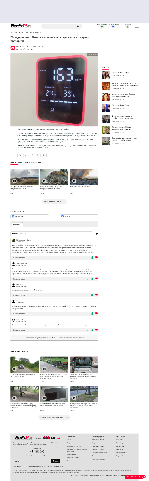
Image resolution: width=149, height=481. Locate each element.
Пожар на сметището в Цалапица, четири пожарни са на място (52, 188)
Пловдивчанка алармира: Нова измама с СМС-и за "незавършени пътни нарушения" (83, 406)
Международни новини (99, 453)
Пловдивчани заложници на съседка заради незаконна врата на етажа (52, 405)
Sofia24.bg (119, 440)
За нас (69, 440)
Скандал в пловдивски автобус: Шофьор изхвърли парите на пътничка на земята (83, 377)
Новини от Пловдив (19, 32)
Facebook (65, 216)
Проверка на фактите (74, 446)
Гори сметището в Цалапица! (80, 186)
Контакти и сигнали (73, 458)
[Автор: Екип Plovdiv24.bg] (22, 46)
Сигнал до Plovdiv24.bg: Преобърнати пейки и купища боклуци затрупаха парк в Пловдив (53, 377)
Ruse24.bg (119, 450)
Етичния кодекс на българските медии (40, 472)
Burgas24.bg (120, 446)
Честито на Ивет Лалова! (121, 72)
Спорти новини (97, 443)
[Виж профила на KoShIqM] (13, 320)
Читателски (35, 32)
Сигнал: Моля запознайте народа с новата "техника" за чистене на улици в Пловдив (23, 406)
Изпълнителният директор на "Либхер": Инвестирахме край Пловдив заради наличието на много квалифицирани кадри (124, 117)
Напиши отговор (18, 258)
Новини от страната (98, 450)
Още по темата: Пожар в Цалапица (25, 162)
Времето (94, 456)
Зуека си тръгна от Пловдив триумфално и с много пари (121, 128)
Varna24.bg (119, 443)
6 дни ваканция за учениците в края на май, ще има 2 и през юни (124, 139)
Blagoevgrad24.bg (121, 453)
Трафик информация (98, 459)
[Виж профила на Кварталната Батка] (13, 241)
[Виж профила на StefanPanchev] (13, 264)
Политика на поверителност (34, 467)
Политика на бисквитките (55, 467)
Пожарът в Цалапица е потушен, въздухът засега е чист (21, 188)
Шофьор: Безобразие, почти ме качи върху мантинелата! (23, 376)
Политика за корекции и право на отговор (77, 450)
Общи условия (17, 467)
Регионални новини (98, 446)
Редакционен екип (73, 443)
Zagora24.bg (120, 456)
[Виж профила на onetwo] (13, 285)
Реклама (70, 461)
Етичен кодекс (71, 455)
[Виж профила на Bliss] (13, 302)
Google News (18, 216)
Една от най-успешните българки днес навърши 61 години (123, 95)
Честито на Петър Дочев (120, 105)
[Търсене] (59, 26)
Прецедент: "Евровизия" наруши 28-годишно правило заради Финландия (125, 84)
